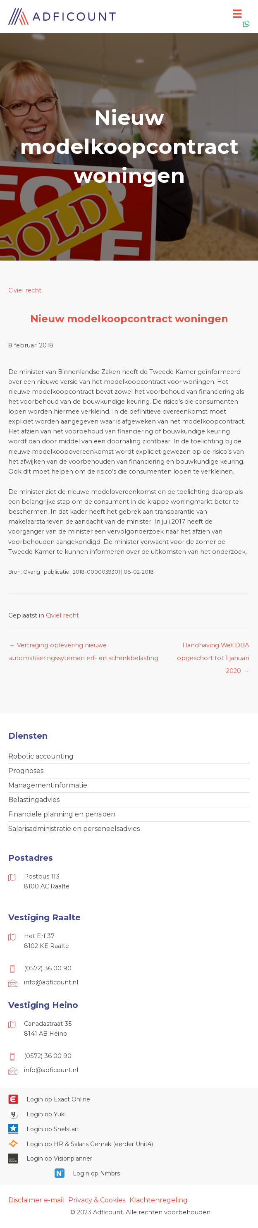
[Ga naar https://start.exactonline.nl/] (129, 1099)
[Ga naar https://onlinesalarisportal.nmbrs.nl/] (129, 1173)
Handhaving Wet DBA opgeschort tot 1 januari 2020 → (213, 647)
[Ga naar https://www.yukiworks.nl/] (129, 1113)
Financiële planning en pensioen (61, 814)
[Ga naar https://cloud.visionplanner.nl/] (129, 1158)
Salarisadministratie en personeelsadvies (74, 829)
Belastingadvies (34, 800)
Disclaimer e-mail (36, 1200)
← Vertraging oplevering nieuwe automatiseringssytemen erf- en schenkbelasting (83, 647)
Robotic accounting (41, 756)
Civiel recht (24, 290)
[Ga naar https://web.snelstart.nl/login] (129, 1128)
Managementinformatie (47, 785)
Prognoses (25, 771)
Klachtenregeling (158, 1200)
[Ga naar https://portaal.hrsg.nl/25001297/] (129, 1143)
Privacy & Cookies (96, 1200)
